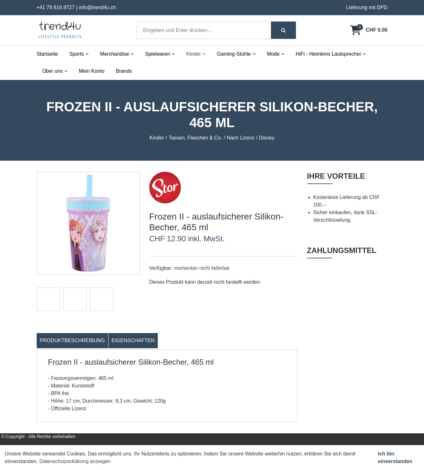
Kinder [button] (196, 54)
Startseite (47, 54)
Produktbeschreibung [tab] (72, 340)
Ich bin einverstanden (395, 457)
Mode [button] (275, 54)
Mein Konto (91, 71)
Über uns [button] (55, 71)
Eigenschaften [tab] (133, 340)
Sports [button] (79, 54)
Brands (124, 71)
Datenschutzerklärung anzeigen (74, 461)
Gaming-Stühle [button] (236, 54)
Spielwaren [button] (160, 54)
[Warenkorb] (368, 30)
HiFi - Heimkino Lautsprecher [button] (331, 54)
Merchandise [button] (117, 54)
